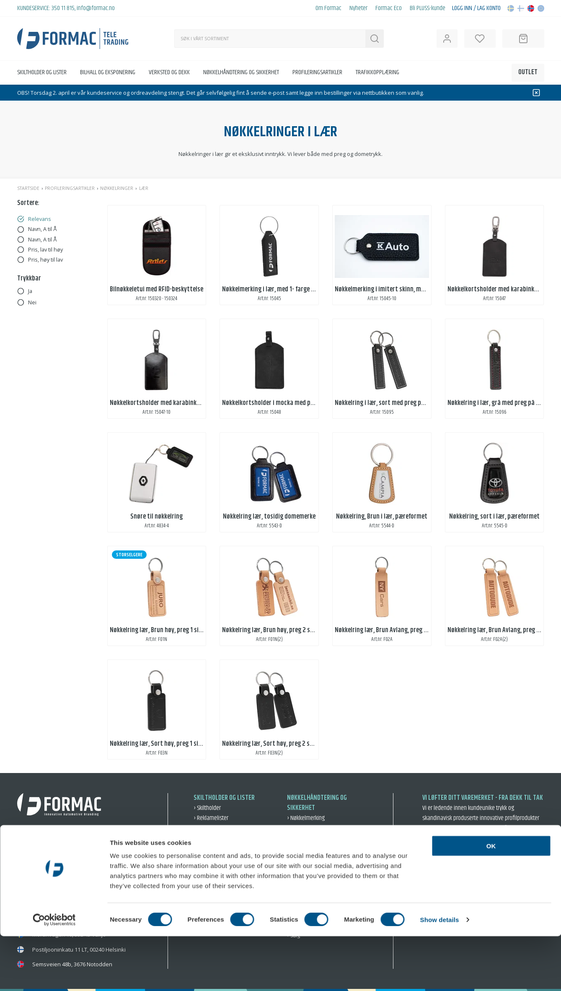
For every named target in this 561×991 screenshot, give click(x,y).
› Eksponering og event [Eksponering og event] (220, 871)
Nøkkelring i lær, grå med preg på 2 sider (500, 403)
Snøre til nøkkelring (156, 516)
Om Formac (328, 8)
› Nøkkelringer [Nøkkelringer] (303, 861)
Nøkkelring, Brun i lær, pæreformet (381, 516)
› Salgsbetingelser (445, 879)
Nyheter (358, 8)
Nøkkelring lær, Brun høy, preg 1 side (157, 630)
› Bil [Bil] (291, 871)
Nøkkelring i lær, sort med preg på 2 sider (389, 403)
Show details (439, 974)
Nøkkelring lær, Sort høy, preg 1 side (157, 744)
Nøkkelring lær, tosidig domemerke (269, 516)
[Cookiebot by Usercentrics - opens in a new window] (54, 974)
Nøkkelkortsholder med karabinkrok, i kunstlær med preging (189, 403)
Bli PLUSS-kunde (427, 8)
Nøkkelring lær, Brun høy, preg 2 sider (271, 630)
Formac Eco (388, 8)
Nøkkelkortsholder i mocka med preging (275, 403)
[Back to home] (72, 38)
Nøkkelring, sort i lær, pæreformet (494, 516)
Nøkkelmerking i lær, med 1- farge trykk (273, 289)
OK (491, 900)
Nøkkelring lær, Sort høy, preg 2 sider (271, 744)
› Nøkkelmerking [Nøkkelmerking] (306, 818)
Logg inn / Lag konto (476, 8)
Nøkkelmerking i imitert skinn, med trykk (389, 289)
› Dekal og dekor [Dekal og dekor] (212, 851)
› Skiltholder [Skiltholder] (207, 808)
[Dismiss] (536, 93)
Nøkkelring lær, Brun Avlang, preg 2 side (499, 630)
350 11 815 (63, 8)
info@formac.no (96, 8)
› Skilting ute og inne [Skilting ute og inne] (217, 861)
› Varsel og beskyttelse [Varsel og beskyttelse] (313, 838)
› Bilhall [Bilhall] (202, 841)
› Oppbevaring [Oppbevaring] (303, 828)
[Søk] (269, 38)
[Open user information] (447, 38)
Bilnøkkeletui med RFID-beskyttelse (156, 289)
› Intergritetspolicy (498, 879)
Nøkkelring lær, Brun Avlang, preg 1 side (386, 630)
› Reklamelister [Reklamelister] (211, 818)
